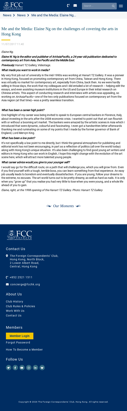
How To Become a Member (24, 349)
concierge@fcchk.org (25, 284)
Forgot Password (18, 342)
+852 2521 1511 (21, 277)
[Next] (118, 220)
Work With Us (15, 310)
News (7, 15)
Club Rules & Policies (20, 306)
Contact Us (14, 315)
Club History (14, 301)
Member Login (20, 336)
